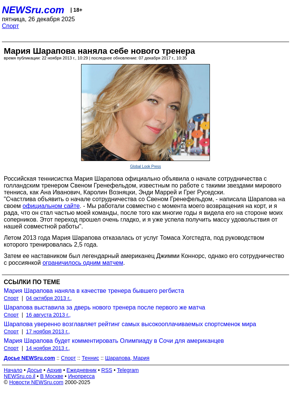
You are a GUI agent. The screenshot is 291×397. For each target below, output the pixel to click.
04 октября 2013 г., (49, 298)
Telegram (128, 370)
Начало (13, 370)
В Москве (51, 376)
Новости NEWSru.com (36, 382)
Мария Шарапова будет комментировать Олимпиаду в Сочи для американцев (114, 341)
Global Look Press (145, 166)
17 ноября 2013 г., (48, 331)
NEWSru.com (33, 10)
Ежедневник (82, 370)
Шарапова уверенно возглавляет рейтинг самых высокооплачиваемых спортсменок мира (130, 324)
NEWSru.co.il (19, 376)
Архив (54, 370)
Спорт (10, 26)
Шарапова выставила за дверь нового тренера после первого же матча (104, 307)
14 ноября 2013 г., (48, 348)
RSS (106, 370)
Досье (34, 370)
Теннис (90, 358)
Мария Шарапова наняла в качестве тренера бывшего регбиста (94, 291)
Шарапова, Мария (127, 358)
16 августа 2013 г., (48, 315)
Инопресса (81, 376)
